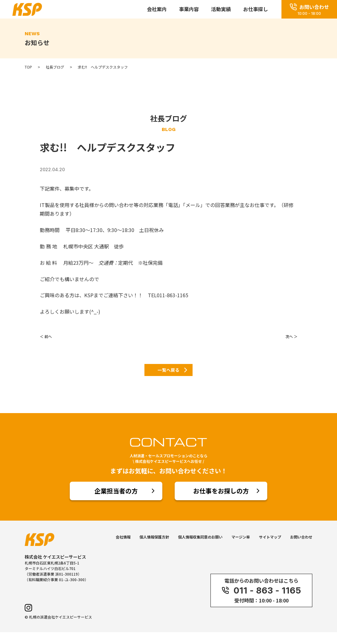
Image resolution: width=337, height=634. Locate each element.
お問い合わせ (301, 538)
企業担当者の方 (116, 492)
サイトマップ (270, 538)
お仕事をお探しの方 (221, 492)
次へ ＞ (291, 336)
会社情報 (123, 538)
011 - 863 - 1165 (261, 592)
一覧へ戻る (168, 370)
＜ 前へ (46, 336)
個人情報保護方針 (154, 538)
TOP (28, 67)
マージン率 (240, 538)
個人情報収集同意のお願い (200, 538)
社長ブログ (55, 67)
